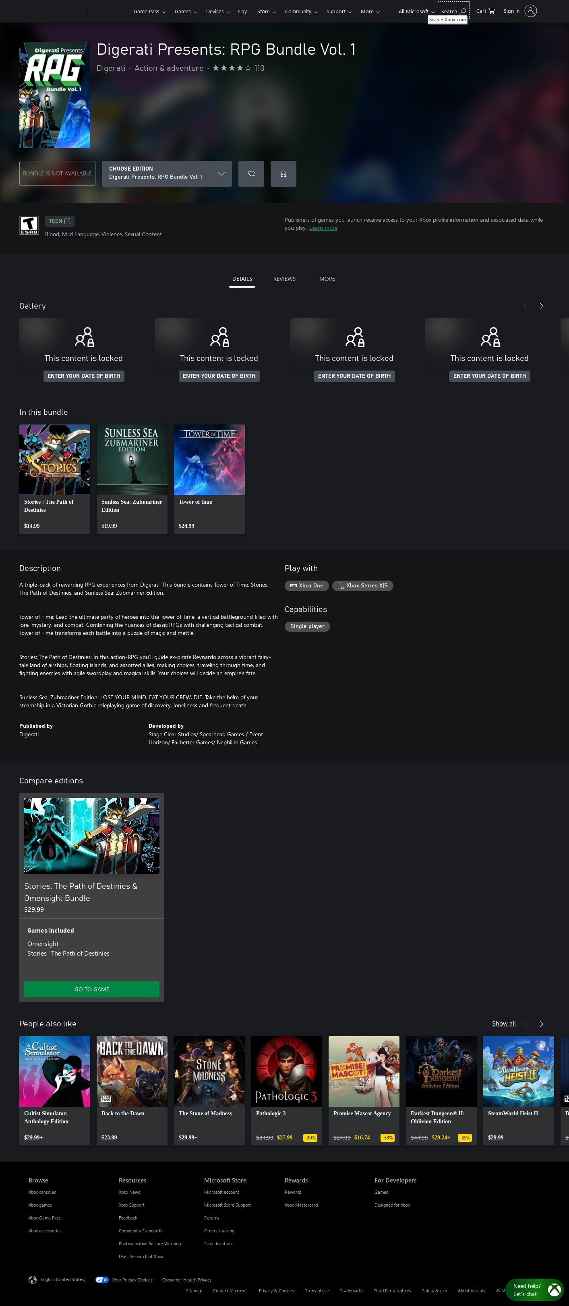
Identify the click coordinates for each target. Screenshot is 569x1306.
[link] (54, 479)
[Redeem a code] (283, 174)
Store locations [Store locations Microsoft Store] (219, 1243)
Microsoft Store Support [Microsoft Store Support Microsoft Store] (227, 1204)
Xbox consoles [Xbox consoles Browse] (42, 1192)
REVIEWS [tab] (284, 278)
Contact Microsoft (230, 1290)
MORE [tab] (327, 278)
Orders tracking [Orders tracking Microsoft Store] (219, 1230)
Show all (504, 1023)
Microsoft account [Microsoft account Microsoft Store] (221, 1192)
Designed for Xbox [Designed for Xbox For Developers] (392, 1204)
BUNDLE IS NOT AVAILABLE (57, 173)
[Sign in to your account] (519, 11)
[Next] (542, 306)
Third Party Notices (392, 1290)
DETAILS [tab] (242, 278)
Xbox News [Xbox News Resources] (129, 1192)
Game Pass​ (146, 11)
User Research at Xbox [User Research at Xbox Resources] (141, 1256)
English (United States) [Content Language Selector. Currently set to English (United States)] (63, 1279)
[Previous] (525, 306)
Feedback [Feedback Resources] (128, 1217)
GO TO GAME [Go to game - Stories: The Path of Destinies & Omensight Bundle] (91, 989)
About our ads (471, 1290)
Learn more (323, 227)
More (367, 11)
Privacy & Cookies (276, 1290)
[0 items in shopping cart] (485, 10)
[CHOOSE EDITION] (167, 174)
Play (242, 11)
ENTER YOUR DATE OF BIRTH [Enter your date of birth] (84, 376)
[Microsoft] (56, 11)
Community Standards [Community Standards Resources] (140, 1230)
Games (183, 11)
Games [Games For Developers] (381, 1192)
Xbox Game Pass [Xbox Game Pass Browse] (45, 1217)
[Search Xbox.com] (454, 10)
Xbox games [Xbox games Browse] (40, 1204)
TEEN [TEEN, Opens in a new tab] (59, 221)
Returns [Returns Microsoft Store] (211, 1217)
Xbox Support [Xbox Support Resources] (132, 1204)
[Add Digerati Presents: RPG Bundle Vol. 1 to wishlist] (251, 174)
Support (336, 11)
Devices (215, 11)
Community (298, 11)
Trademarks (351, 1290)
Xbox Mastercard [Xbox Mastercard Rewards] (301, 1204)
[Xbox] (109, 11)
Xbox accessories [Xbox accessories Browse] (45, 1230)
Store (263, 11)
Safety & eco (434, 1290)
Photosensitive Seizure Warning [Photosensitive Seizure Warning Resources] (150, 1243)
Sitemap (194, 1290)
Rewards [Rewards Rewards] (293, 1192)
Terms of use (317, 1290)
